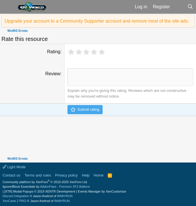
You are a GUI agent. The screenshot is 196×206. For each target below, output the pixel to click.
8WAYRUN (65, 196)
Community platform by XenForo (45, 182)
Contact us (11, 175)
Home (99, 175)
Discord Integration (16, 196)
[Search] (190, 7)
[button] (8, 7)
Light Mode (14, 167)
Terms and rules (38, 175)
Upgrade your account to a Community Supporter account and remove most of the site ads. (97, 21)
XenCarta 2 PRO (14, 201)
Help (86, 175)
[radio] (71, 52)
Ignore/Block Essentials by (46, 186)
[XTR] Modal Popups (39, 191)
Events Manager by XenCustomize (102, 191)
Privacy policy (66, 175)
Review (52, 73)
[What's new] (179, 7)
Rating (53, 51)
